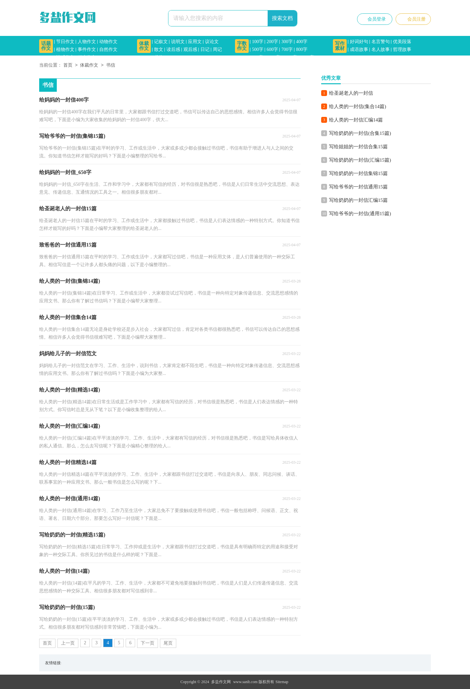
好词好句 (359, 41)
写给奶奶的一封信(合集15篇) (360, 133)
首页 (67, 65)
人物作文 (87, 41)
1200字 (290, 57)
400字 (301, 41)
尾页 (168, 643)
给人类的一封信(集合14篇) (357, 106)
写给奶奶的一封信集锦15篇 (358, 173)
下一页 (147, 643)
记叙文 (161, 41)
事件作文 (87, 49)
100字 (257, 41)
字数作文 (242, 46)
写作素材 (340, 46)
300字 (287, 41)
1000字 (273, 57)
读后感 (173, 49)
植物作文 (65, 49)
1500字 (307, 57)
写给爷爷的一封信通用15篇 (358, 186)
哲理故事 (402, 49)
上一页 (68, 643)
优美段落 (402, 41)
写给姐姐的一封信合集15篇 (358, 146)
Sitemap (281, 682)
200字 (272, 41)
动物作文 (108, 41)
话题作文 (46, 46)
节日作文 (65, 41)
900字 (257, 57)
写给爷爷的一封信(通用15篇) (360, 213)
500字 (257, 49)
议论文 (212, 41)
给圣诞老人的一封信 (351, 93)
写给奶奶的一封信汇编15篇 (358, 200)
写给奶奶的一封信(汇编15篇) (360, 160)
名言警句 (380, 41)
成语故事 (359, 49)
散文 (158, 49)
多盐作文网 (221, 682)
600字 (272, 49)
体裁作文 (144, 46)
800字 (301, 49)
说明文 (178, 41)
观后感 (190, 49)
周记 (217, 49)
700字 (287, 49)
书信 (158, 57)
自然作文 (108, 49)
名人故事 (380, 49)
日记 (205, 49)
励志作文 (87, 57)
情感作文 (65, 57)
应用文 (195, 41)
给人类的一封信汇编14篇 (356, 119)
